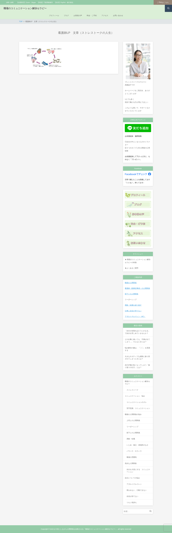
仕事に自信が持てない (133, 311)
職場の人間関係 (131, 283)
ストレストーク (132, 390)
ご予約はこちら (163, 2)
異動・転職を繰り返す (133, 305)
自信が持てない (132, 496)
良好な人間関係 (131, 463)
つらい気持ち (132, 502)
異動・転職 (131, 439)
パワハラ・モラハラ (134, 451)
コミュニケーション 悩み (135, 396)
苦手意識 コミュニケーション (138, 408)
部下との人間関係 (131, 294)
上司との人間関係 (133, 420)
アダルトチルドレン (134, 484)
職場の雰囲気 (132, 457)
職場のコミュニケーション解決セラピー (25, 8)
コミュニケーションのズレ (137, 402)
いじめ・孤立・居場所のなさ (137, 445)
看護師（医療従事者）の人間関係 (137, 288)
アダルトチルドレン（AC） (135, 316)
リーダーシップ (132, 427)
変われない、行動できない (137, 490)
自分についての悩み (132, 478)
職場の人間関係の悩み (133, 414)
